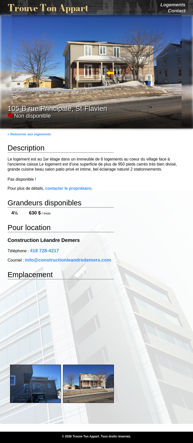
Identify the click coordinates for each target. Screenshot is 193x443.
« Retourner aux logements (29, 134)
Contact (176, 10)
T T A (48, 7)
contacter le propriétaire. (68, 188)
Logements (172, 4)
